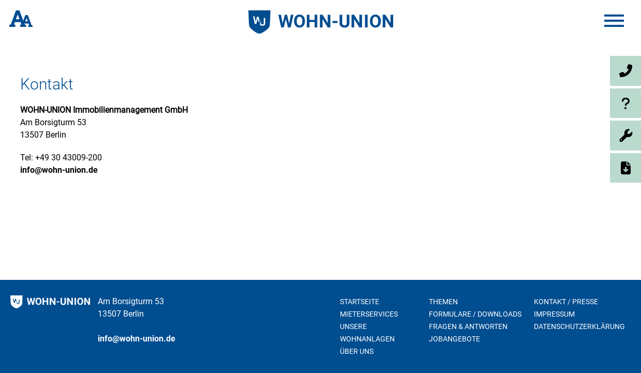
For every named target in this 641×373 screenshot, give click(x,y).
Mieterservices (369, 314)
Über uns (357, 351)
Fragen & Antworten (468, 326)
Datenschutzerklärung (579, 326)
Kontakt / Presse (566, 301)
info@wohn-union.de (59, 170)
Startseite (359, 301)
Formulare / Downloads (475, 314)
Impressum (554, 314)
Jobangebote (454, 339)
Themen (443, 301)
